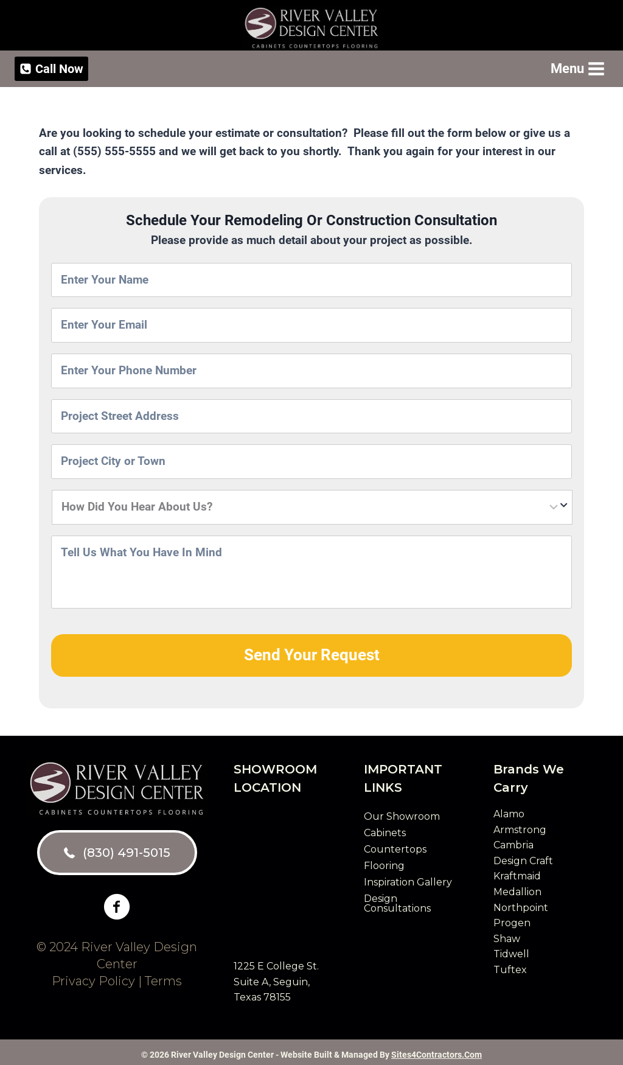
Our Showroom (402, 811)
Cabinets (385, 828)
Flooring (384, 861)
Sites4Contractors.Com (436, 1050)
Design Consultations (397, 898)
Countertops (395, 844)
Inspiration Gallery (408, 877)
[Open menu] (576, 68)
